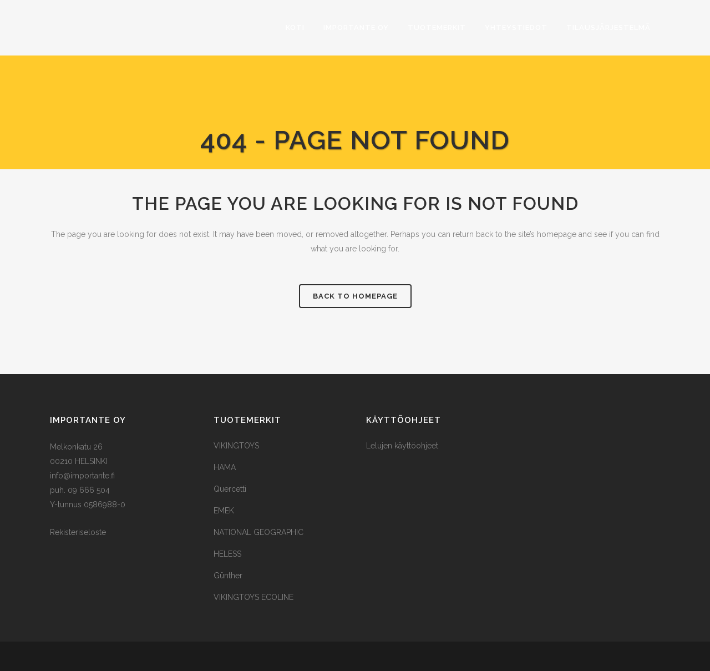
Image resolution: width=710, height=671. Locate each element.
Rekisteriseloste (78, 532)
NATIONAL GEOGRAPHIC (258, 532)
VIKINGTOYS (236, 445)
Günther (228, 575)
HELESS (227, 553)
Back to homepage (355, 296)
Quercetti (230, 489)
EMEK (224, 510)
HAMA (225, 467)
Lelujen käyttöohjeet (402, 445)
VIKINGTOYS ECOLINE (253, 597)
